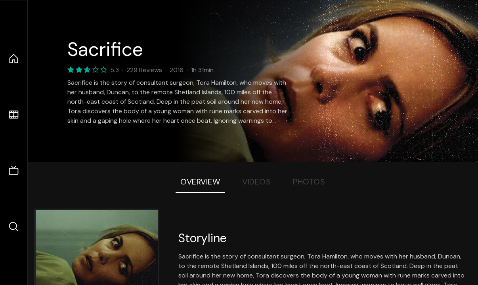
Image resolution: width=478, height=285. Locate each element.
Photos (309, 182)
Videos (256, 182)
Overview (200, 182)
